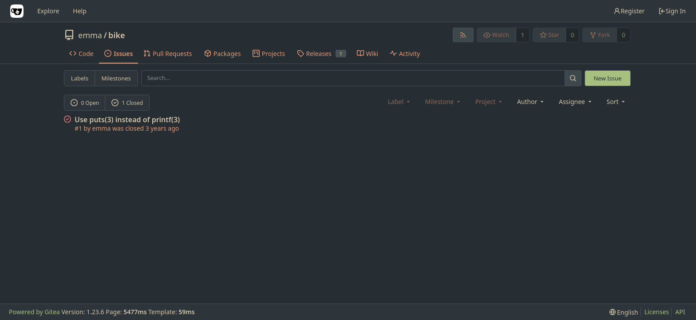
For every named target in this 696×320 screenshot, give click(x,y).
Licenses (657, 312)
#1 (78, 128)
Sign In (672, 11)
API (680, 312)
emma (90, 35)
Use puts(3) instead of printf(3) (127, 119)
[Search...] (573, 78)
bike (116, 35)
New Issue (607, 78)
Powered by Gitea (34, 312)
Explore (48, 11)
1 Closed (127, 103)
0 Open (85, 103)
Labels (79, 78)
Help (80, 11)
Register (629, 11)
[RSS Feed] (463, 35)
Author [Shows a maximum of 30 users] (531, 101)
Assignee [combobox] (576, 101)
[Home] (16, 11)
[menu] (617, 101)
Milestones (116, 78)
